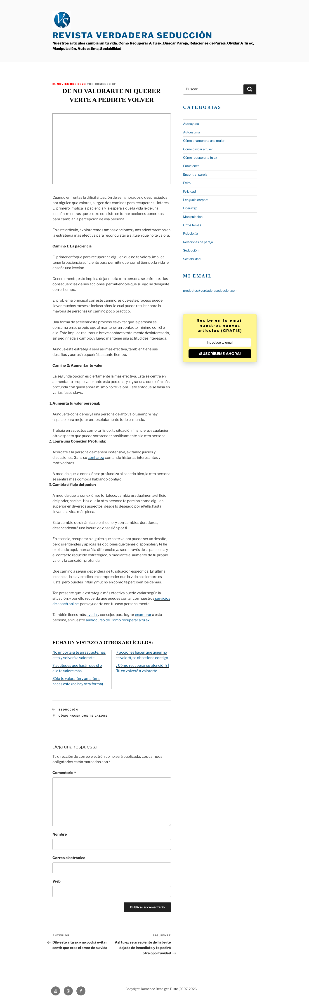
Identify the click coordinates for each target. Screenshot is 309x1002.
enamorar (143, 615)
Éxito (187, 183)
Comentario (64, 773)
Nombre (59, 834)
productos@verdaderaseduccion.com (210, 290)
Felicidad (189, 191)
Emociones (191, 166)
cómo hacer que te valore (83, 715)
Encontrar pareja (195, 174)
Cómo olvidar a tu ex (198, 149)
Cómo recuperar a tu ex (200, 157)
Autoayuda (191, 124)
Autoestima (191, 132)
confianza (96, 457)
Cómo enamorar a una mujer (203, 140)
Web (56, 881)
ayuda (92, 615)
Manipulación (193, 217)
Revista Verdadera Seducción (132, 35)
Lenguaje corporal (196, 200)
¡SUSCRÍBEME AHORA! (220, 354)
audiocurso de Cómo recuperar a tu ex (118, 620)
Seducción (68, 709)
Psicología (190, 233)
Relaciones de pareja (198, 242)
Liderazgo (190, 208)
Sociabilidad (191, 259)
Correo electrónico (68, 858)
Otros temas (192, 225)
